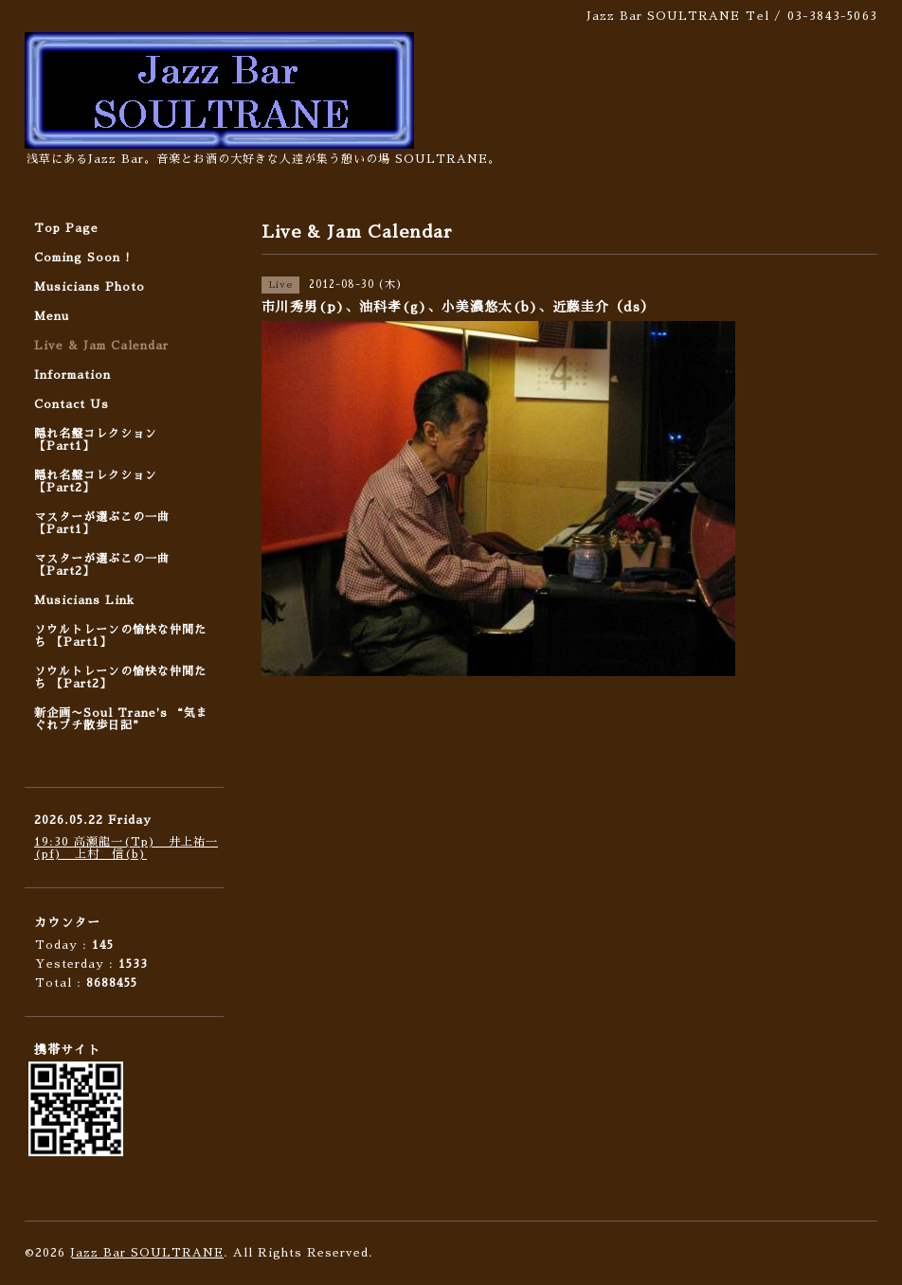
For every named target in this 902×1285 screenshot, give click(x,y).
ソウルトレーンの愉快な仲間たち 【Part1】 (120, 636)
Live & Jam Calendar (101, 345)
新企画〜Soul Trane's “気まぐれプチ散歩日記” (121, 719)
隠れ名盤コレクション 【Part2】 (95, 481)
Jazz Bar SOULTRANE (147, 1252)
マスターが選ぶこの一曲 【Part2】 (102, 565)
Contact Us (71, 404)
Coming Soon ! (82, 257)
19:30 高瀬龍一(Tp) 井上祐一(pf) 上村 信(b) (126, 848)
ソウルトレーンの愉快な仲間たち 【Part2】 (120, 677)
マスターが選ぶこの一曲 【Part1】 (102, 523)
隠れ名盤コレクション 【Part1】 (95, 440)
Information (72, 375)
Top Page (66, 228)
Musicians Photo (89, 287)
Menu (51, 316)
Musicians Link (84, 600)
